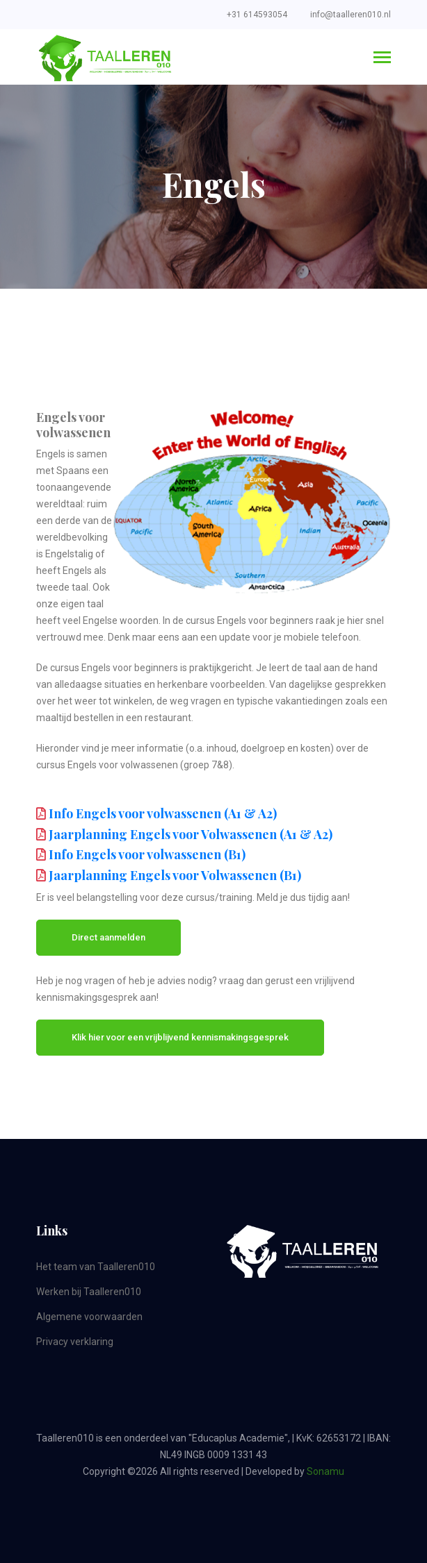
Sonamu (325, 1471)
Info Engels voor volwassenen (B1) (147, 854)
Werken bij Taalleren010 (88, 1291)
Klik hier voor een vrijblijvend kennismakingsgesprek (180, 1037)
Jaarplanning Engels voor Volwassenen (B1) (175, 875)
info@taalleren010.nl (350, 14)
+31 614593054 (257, 14)
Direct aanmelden (108, 937)
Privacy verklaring (74, 1341)
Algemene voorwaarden (89, 1316)
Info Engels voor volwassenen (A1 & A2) (163, 813)
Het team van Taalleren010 (95, 1266)
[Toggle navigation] (382, 58)
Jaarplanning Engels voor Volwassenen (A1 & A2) (190, 834)
